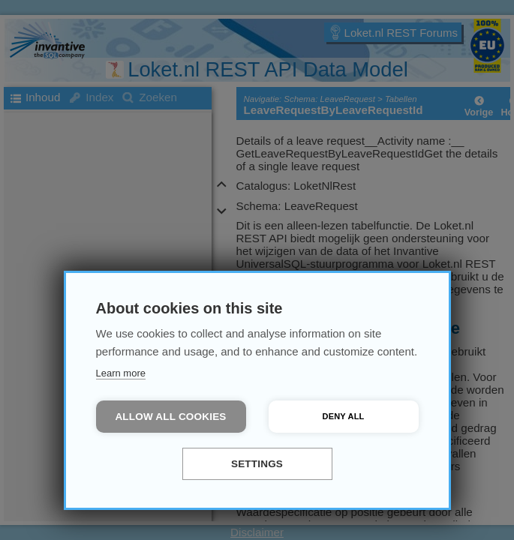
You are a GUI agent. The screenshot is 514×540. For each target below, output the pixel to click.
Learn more (121, 373)
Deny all (344, 416)
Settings (257, 464)
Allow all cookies (170, 416)
